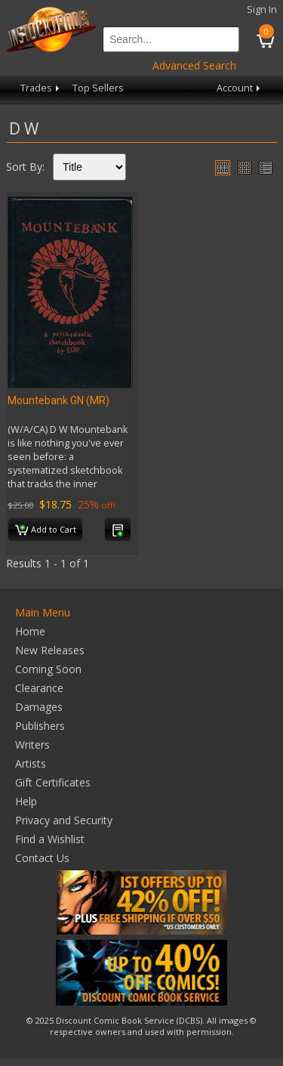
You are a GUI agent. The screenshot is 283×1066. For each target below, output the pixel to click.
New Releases (50, 650)
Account (240, 88)
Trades (41, 88)
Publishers (40, 725)
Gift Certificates (53, 782)
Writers (32, 744)
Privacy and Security (63, 820)
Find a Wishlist (50, 839)
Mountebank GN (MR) (58, 400)
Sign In (262, 9)
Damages (39, 707)
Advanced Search (194, 65)
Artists (30, 763)
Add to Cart (45, 530)
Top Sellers (98, 88)
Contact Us (42, 858)
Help (26, 801)
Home (30, 631)
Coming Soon (48, 669)
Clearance (39, 688)
